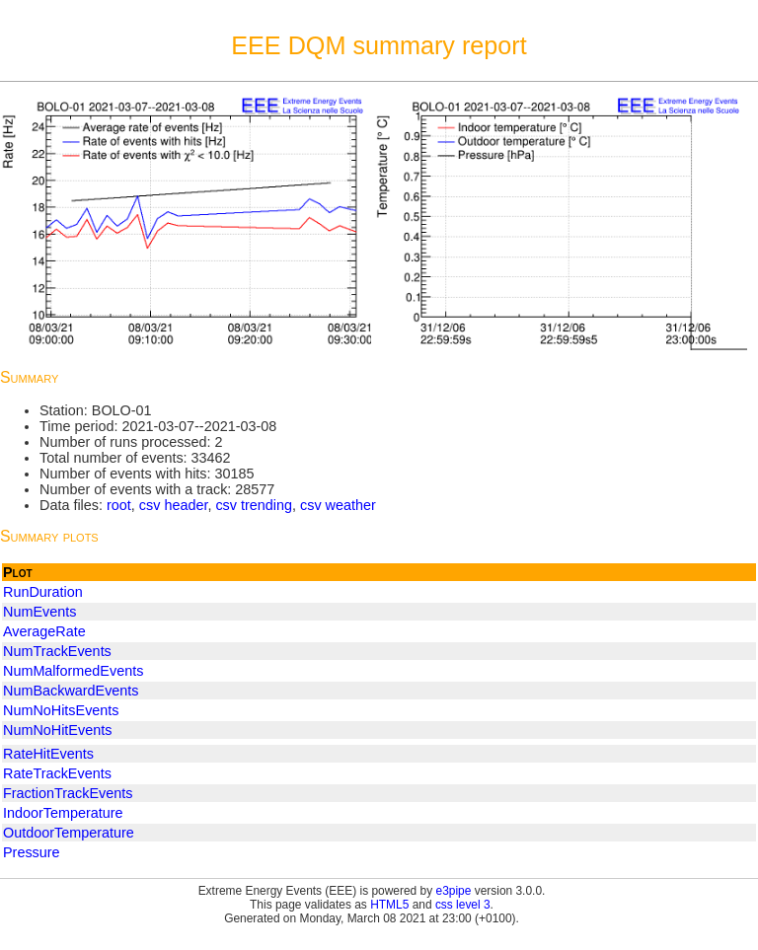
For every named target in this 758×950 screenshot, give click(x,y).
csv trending (253, 505)
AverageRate (44, 631)
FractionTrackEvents (67, 793)
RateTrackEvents (57, 773)
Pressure (31, 852)
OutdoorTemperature (68, 832)
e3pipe (454, 891)
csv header (173, 505)
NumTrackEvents (57, 651)
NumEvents (39, 612)
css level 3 (463, 905)
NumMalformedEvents (73, 671)
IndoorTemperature (63, 813)
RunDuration (43, 592)
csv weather (338, 505)
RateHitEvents (48, 754)
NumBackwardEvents (71, 690)
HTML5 (389, 905)
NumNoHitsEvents (61, 710)
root (119, 505)
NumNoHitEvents (57, 730)
